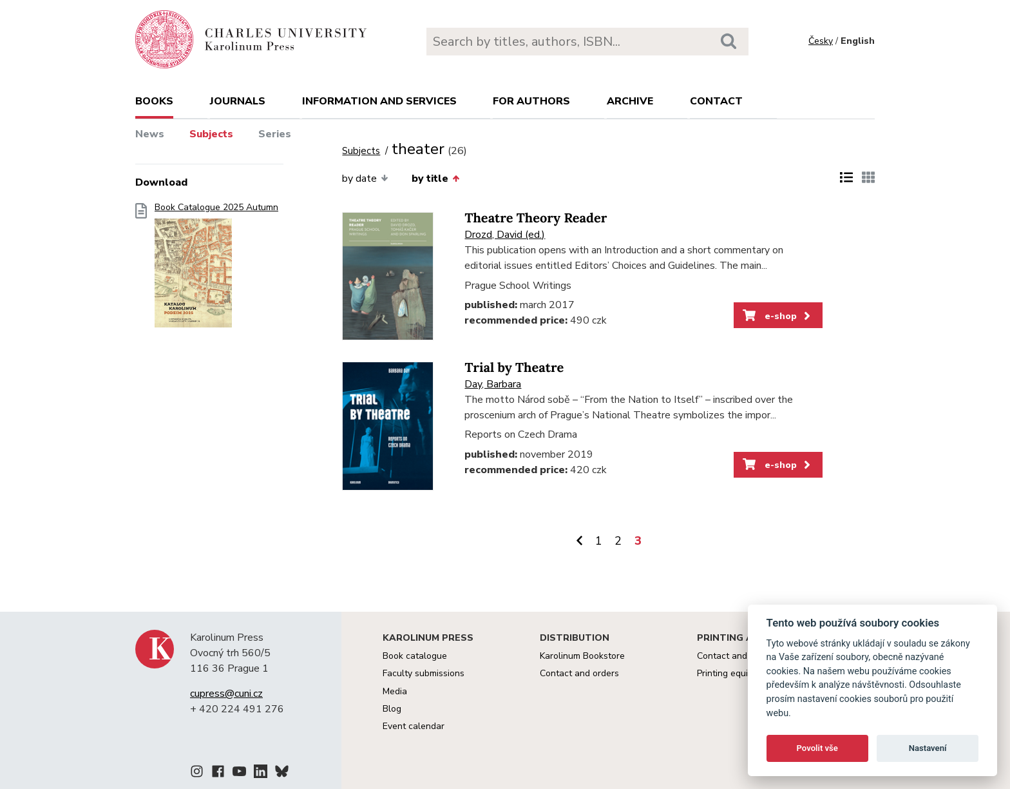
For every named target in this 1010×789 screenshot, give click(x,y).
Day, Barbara (492, 384)
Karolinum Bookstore (582, 656)
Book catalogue (415, 656)
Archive (630, 101)
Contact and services (740, 656)
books (154, 101)
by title (435, 178)
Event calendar (413, 726)
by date (365, 178)
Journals (237, 101)
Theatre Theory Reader (535, 218)
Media (395, 691)
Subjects (211, 134)
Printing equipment (735, 673)
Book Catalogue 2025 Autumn (216, 269)
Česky (820, 41)
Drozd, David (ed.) (504, 235)
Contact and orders (579, 673)
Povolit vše (817, 748)
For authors (531, 101)
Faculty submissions (423, 673)
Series (274, 134)
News (149, 134)
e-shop (778, 315)
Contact (716, 101)
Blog (392, 709)
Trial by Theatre (514, 368)
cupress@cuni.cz (226, 694)
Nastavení (928, 748)
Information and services (379, 101)
